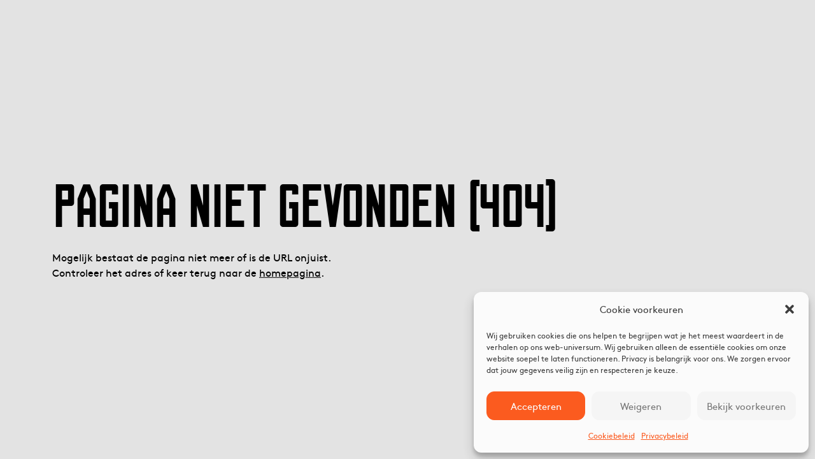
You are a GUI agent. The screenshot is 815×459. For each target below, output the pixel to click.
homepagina (290, 272)
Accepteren (536, 405)
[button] (789, 309)
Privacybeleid (664, 435)
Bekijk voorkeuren (746, 405)
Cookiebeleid (611, 435)
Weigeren (641, 405)
